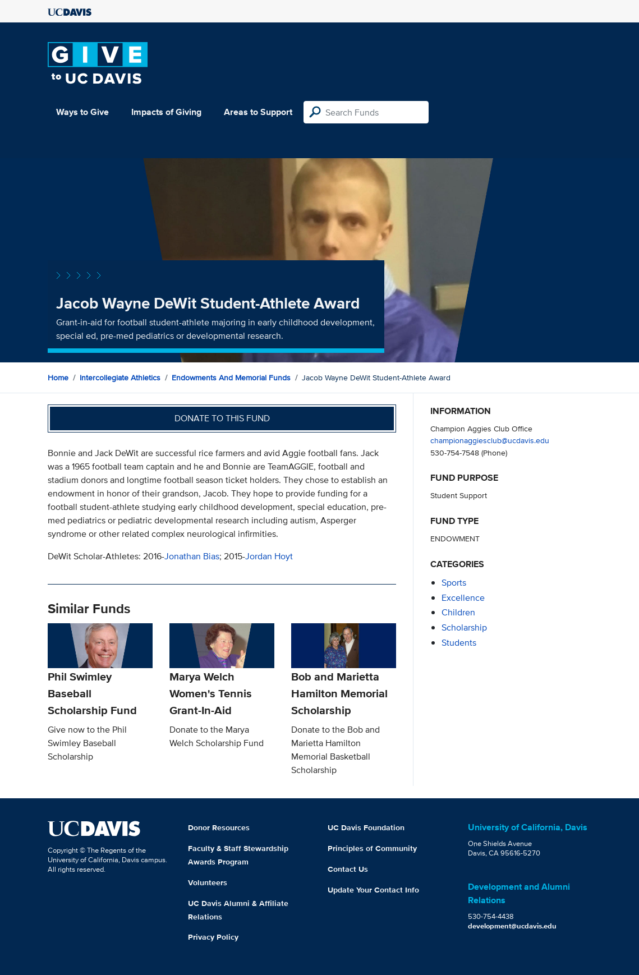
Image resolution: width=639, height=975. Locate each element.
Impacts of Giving (166, 111)
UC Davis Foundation (366, 827)
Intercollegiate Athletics (120, 377)
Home (58, 377)
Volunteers (207, 882)
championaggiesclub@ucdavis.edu (489, 440)
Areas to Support (258, 111)
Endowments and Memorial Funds (231, 377)
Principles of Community (372, 848)
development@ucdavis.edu (512, 926)
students (459, 642)
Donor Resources (219, 827)
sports (454, 582)
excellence (463, 597)
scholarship (464, 627)
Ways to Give (82, 111)
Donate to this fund (222, 418)
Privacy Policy (213, 936)
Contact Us (348, 869)
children (458, 612)
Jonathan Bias (191, 556)
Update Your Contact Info (373, 889)
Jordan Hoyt (269, 556)
